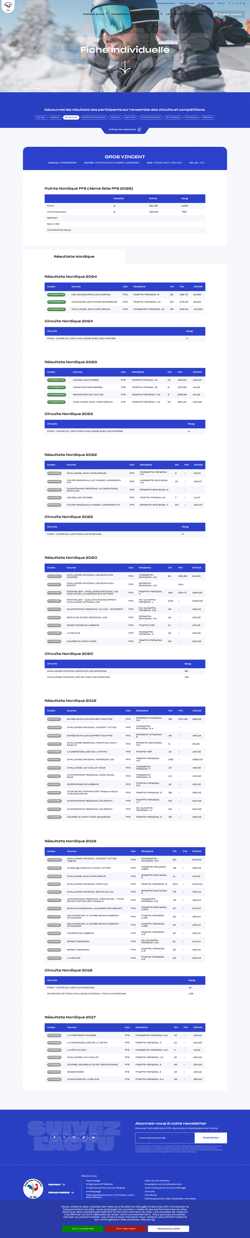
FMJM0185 (54, 940)
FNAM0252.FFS (56, 402)
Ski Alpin (41, 132)
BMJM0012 (54, 520)
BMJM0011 (54, 633)
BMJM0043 (54, 497)
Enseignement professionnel (163, 1199)
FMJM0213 (54, 783)
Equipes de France (147, 14)
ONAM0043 (54, 742)
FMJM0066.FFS (57, 410)
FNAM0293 (54, 608)
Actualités (197, 14)
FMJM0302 (54, 1065)
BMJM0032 (54, 759)
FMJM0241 (54, 624)
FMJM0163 (54, 948)
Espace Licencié (227, 14)
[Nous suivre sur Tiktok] (240, 3)
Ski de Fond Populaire (94, 132)
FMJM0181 (54, 932)
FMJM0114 (54, 799)
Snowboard (191, 132)
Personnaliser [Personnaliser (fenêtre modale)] (168, 1229)
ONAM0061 (54, 883)
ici (195, 1167)
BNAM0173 (54, 734)
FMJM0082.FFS (57, 317)
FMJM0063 (54, 648)
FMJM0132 (54, 1080)
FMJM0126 (54, 965)
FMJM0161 (54, 791)
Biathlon (55, 132)
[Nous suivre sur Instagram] (237, 3)
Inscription (211, 1153)
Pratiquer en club (93, 14)
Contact (54, 1200)
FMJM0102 (54, 1087)
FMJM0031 (54, 656)
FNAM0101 (54, 899)
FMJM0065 (54, 816)
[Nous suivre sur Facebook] (229, 3)
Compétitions (120, 14)
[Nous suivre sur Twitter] (233, 3)
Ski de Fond (71, 132)
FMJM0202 (54, 488)
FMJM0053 (54, 973)
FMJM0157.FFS (56, 310)
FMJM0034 (54, 832)
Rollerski (115, 132)
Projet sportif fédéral (99, 1199)
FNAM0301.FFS (56, 395)
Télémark (208, 132)
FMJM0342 (54, 1050)
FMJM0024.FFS (56, 324)
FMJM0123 (54, 956)
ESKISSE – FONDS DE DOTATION (159, 3)
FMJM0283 (54, 767)
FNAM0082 (54, 513)
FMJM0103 (54, 808)
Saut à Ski (130, 132)
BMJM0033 (54, 505)
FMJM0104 (54, 640)
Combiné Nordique (151, 132)
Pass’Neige (93, 1196)
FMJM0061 (54, 824)
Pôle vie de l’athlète (157, 1196)
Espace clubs (187, 3)
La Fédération (175, 14)
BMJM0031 (54, 923)
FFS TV (221, 3)
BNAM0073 (54, 591)
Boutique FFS (206, 3)
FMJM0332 (54, 1058)
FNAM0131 (54, 775)
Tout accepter (83, 1229)
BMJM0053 (54, 891)
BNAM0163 (54, 751)
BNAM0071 (54, 599)
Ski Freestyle (173, 132)
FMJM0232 (54, 1072)
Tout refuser (125, 1229)
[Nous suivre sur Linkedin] (244, 3)
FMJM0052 (54, 1094)
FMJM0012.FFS (56, 417)
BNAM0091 (54, 907)
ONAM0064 (55, 875)
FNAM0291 (54, 616)
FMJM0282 (54, 915)
